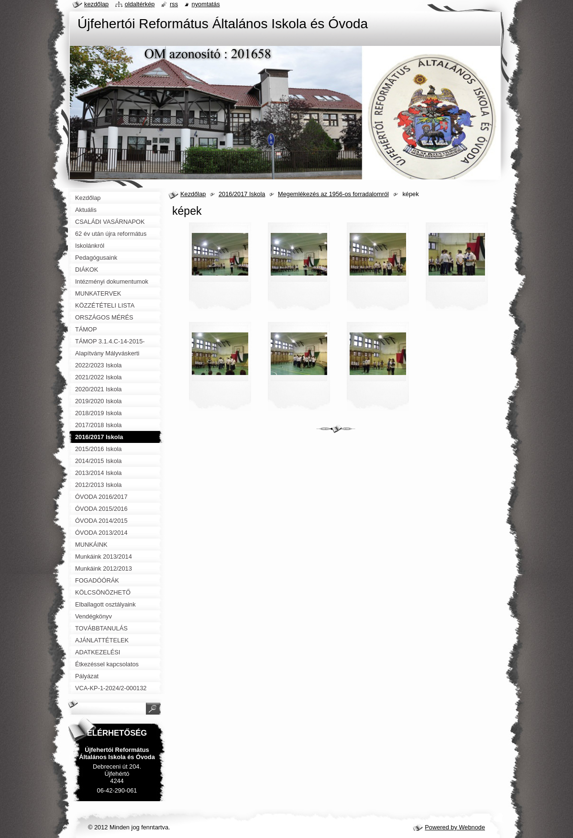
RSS (174, 4)
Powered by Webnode (455, 827)
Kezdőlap (193, 194)
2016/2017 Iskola (242, 194)
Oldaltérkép (140, 4)
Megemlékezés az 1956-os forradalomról (333, 194)
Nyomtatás (206, 4)
